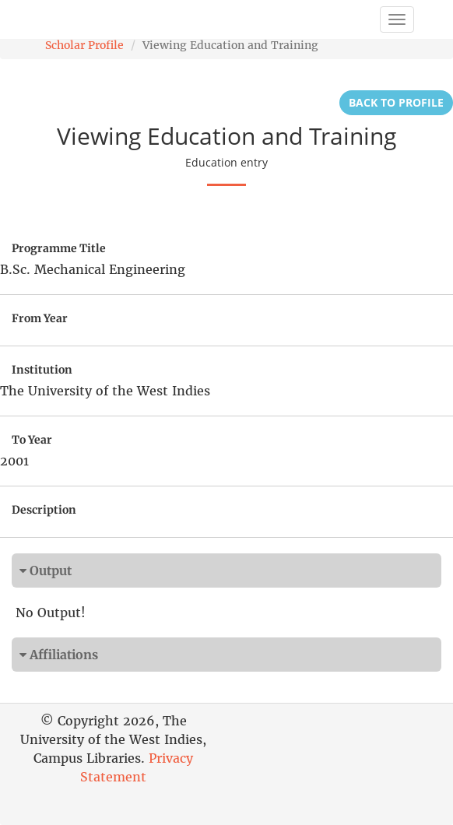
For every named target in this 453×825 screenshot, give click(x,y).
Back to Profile (396, 102)
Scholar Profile (84, 45)
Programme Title (59, 248)
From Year (40, 318)
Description (44, 510)
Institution (42, 370)
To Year (32, 440)
